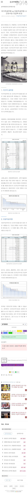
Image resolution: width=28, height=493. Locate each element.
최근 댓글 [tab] (20, 480)
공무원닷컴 (14, 2)
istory (12, 491)
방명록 (11, 486)
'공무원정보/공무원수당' (9, 382)
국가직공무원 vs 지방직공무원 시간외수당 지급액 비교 (14, 12)
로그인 (16, 486)
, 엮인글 (6, 424)
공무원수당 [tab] (20, 433)
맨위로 (14, 488)
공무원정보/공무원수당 (8, 7)
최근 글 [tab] (8, 480)
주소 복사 (4, 360)
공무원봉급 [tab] (8, 433)
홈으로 (5, 486)
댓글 (2, 424)
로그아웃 (22, 486)
